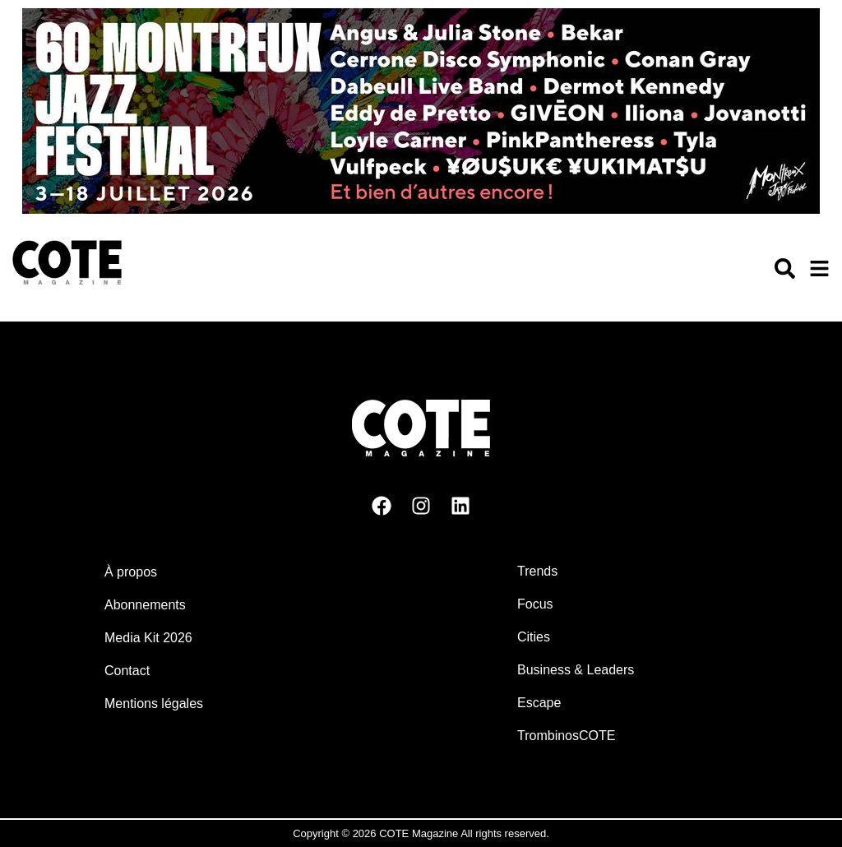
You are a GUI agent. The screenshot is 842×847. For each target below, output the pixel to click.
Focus (535, 604)
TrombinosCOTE (566, 736)
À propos (130, 572)
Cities (533, 637)
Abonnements (145, 605)
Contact (127, 671)
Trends (537, 571)
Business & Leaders (575, 670)
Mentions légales (153, 703)
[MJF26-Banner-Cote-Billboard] (421, 209)
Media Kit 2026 (148, 638)
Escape (539, 703)
